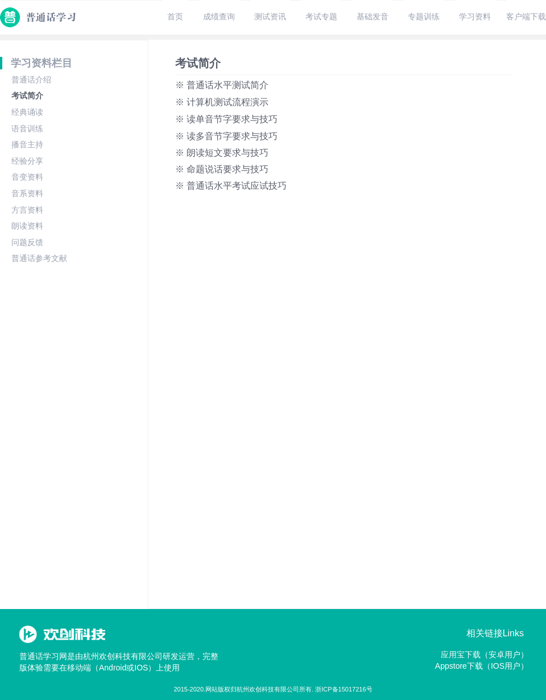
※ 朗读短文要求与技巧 (221, 153)
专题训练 (424, 16)
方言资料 (27, 209)
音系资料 (27, 193)
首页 (175, 16)
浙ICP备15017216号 (343, 689)
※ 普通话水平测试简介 (221, 85)
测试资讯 (270, 16)
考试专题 (321, 16)
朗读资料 (27, 225)
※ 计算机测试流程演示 (221, 102)
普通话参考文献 (39, 258)
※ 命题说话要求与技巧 (221, 169)
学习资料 (475, 16)
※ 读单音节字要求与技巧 (226, 119)
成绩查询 (219, 16)
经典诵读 (27, 112)
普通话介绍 (31, 79)
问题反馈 (27, 242)
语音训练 (27, 128)
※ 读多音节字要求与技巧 (226, 136)
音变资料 (27, 176)
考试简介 (27, 95)
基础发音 (372, 16)
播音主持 (27, 144)
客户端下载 (526, 16)
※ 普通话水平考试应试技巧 (231, 185)
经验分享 (27, 160)
